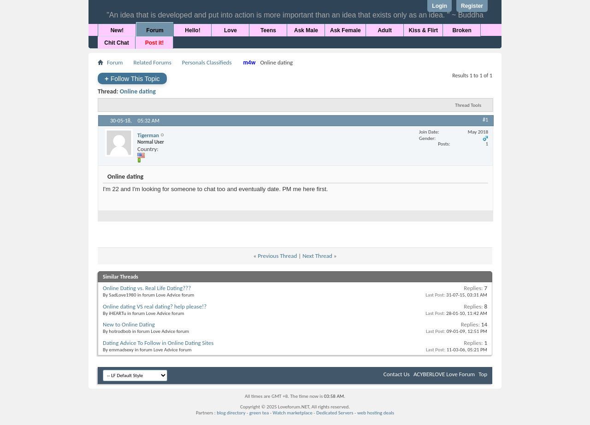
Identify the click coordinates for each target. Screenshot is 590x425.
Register (472, 6)
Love (230, 30)
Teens (268, 30)
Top (482, 374)
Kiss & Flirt (423, 30)
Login (439, 6)
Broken (461, 30)
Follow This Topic (132, 78)
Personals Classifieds (207, 62)
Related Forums (152, 62)
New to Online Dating (129, 324)
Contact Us (397, 374)
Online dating (138, 91)
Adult (385, 30)
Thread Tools (468, 105)
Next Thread (317, 255)
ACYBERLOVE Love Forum (444, 374)
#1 (485, 119)
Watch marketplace (293, 413)
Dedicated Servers (334, 413)
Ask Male (306, 30)
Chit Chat (116, 43)
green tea (259, 413)
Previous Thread (277, 255)
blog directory (231, 413)
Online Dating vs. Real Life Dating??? (147, 288)
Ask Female (345, 30)
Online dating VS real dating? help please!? (154, 306)
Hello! (192, 30)
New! (117, 30)
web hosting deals (375, 413)
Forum (154, 30)
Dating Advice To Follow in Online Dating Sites (158, 342)
